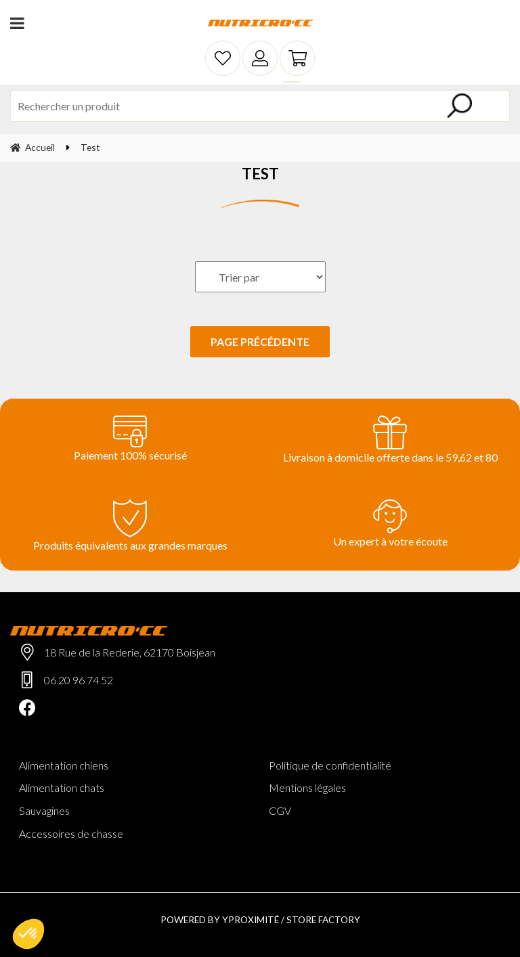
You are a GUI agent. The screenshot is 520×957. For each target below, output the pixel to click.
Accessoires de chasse (71, 833)
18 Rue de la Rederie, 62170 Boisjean (129, 652)
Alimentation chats (61, 787)
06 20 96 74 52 (78, 679)
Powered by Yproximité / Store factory (260, 919)
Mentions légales (307, 787)
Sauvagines (44, 810)
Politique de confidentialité (330, 765)
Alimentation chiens (63, 765)
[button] (28, 934)
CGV (280, 810)
